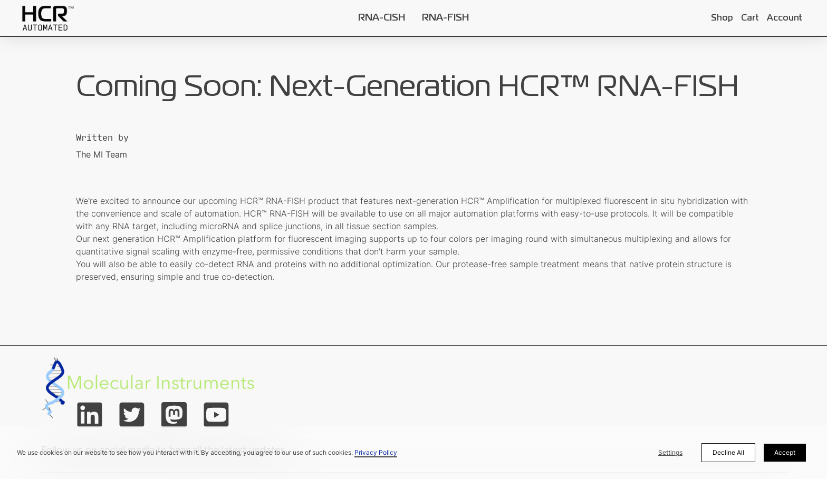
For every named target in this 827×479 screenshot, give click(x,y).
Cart (749, 18)
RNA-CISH (381, 18)
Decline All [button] (728, 452)
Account (784, 18)
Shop (722, 18)
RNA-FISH (445, 18)
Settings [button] (670, 452)
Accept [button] (784, 452)
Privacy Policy (375, 452)
